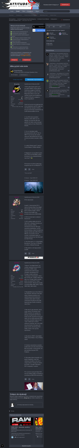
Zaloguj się (14, 59)
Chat (23, 11)
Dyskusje (11, 15)
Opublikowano (31, 84)
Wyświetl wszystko (26, 445)
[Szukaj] (51, 11)
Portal (11, 11)
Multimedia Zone (44, 15)
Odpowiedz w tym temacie (34, 79)
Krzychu (52, 37)
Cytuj (33, 169)
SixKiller (64, 33)
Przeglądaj (30, 11)
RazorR (51, 33)
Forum (18, 12)
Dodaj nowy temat (17, 79)
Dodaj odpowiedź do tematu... (25, 404)
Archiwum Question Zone (31, 72)
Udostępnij (14, 74)
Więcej (37, 11)
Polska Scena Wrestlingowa (30, 15)
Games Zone (53, 15)
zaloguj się (26, 398)
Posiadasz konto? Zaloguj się (51, 4)
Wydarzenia (19, 15)
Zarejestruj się (65, 4)
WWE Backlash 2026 (54, 60)
